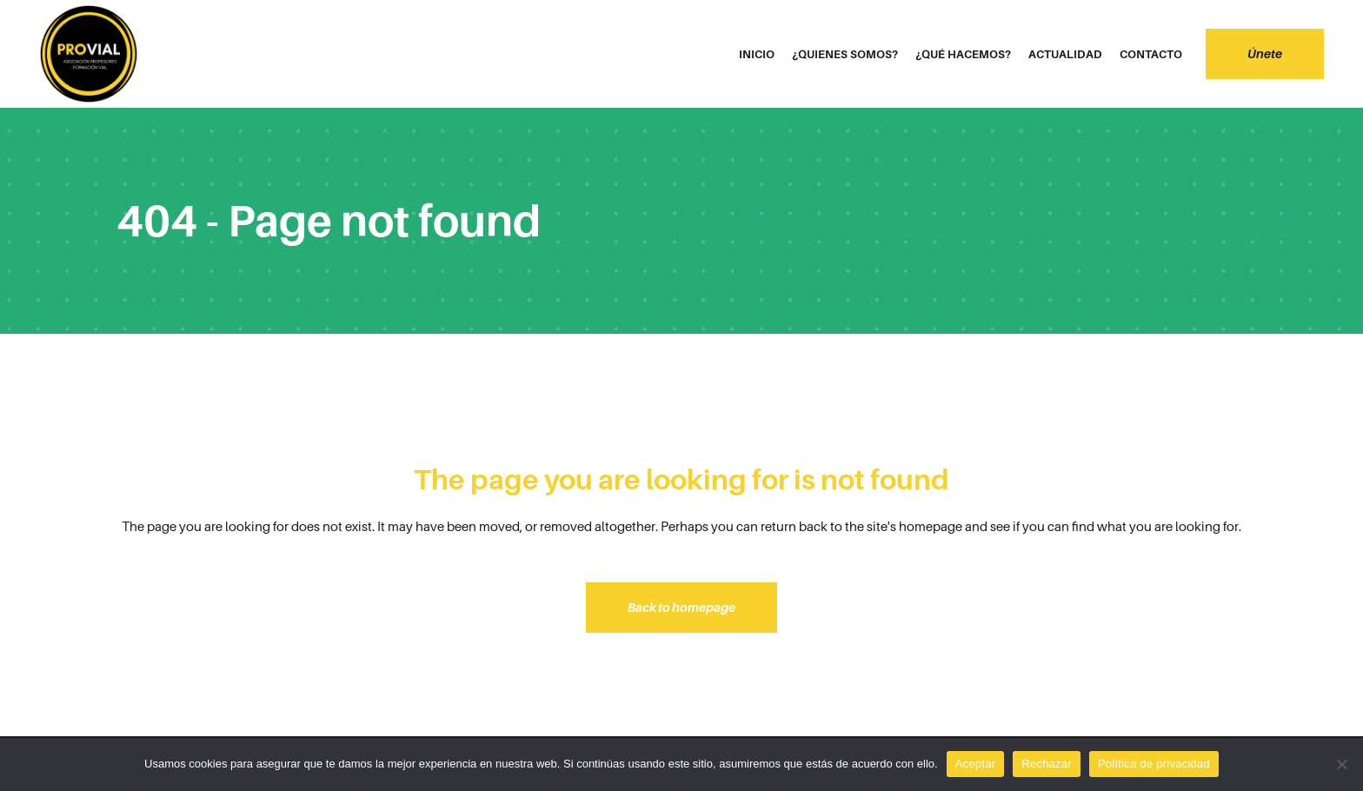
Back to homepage (681, 607)
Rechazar (1046, 763)
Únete (1264, 53)
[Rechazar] (1341, 764)
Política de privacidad (1154, 763)
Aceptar (975, 763)
